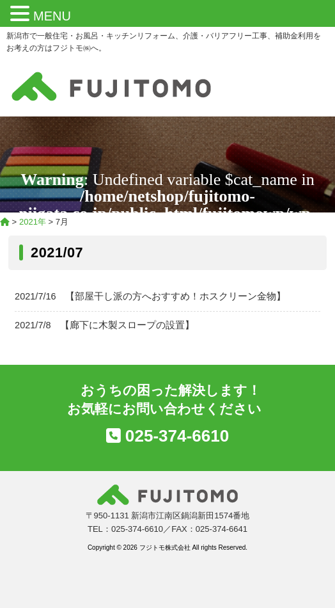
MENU (52, 16)
